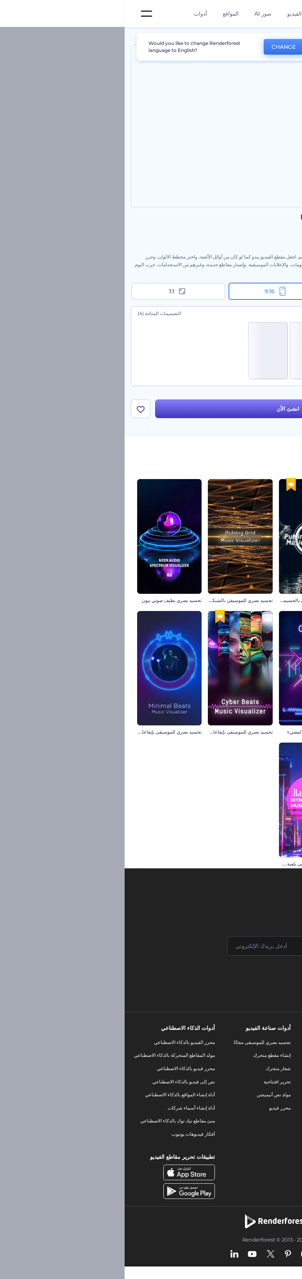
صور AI (138, 13)
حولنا (288, 1044)
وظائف (286, 1071)
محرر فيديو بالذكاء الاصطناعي (61, 1071)
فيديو (234, 1091)
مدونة (234, 1058)
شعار (234, 1103)
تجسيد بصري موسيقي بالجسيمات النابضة (179, 603)
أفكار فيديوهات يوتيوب (68, 1136)
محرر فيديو (155, 1110)
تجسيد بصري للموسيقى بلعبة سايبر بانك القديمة (173, 866)
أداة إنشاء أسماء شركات (66, 1110)
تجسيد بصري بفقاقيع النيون (263, 734)
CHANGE (159, 46)
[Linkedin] (110, 1256)
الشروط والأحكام (276, 1123)
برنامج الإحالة (280, 1097)
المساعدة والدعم (276, 1084)
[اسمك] (247, 948)
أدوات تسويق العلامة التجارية (212, 1044)
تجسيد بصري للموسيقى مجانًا (137, 1044)
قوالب (260, 36)
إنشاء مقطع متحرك (147, 1058)
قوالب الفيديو (178, 13)
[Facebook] (195, 1256)
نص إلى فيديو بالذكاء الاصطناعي (59, 1084)
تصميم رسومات (224, 1117)
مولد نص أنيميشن (149, 1097)
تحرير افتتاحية (152, 1084)
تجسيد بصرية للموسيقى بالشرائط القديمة (249, 866)
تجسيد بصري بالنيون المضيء (191, 734)
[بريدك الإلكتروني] (153, 948)
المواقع (106, 13)
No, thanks (208, 47)
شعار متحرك (153, 1071)
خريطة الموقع (279, 1136)
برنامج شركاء (279, 1150)
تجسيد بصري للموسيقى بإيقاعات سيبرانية (107, 734)
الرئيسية (287, 36)
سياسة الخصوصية (275, 1110)
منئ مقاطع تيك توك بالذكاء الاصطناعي (53, 1123)
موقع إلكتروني (225, 1130)
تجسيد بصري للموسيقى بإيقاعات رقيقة (39, 734)
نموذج (233, 1143)
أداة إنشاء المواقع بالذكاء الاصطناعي (55, 1097)
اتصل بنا (285, 1058)
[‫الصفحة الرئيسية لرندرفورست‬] (283, 13)
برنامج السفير (279, 1163)
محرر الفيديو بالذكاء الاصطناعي (59, 1044)
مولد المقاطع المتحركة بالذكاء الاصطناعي (49, 1058)
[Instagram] (180, 1256)
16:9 (248, 291)
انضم (266, 979)
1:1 (53, 291)
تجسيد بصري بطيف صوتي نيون (47, 603)
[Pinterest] (163, 1256)
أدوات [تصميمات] (75, 13)
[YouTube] (127, 1256)
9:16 (151, 291)
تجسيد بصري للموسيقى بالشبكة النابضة (109, 603)
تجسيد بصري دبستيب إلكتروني (259, 603)
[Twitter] (145, 1256)
